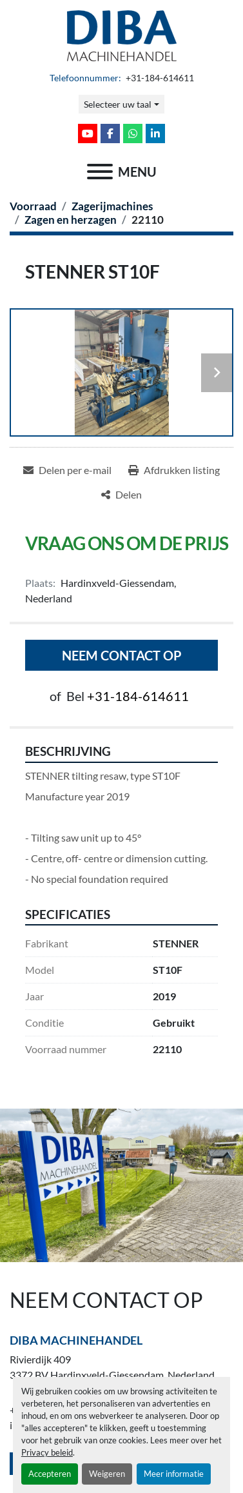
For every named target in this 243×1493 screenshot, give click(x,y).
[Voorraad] (33, 206)
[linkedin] (155, 133)
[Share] (121, 494)
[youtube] (87, 133)
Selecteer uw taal (117, 104)
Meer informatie (174, 1473)
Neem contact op (122, 655)
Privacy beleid (47, 1452)
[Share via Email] (67, 470)
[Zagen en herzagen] (70, 219)
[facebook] (110, 133)
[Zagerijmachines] (112, 206)
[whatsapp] (132, 133)
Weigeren (107, 1473)
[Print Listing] (174, 470)
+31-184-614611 (159, 78)
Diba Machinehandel (76, 1340)
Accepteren (49, 1473)
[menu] (100, 171)
